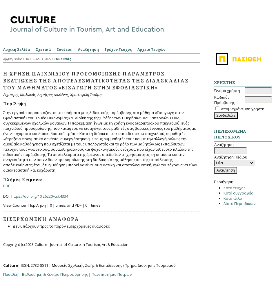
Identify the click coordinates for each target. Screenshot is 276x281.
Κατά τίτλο (233, 198)
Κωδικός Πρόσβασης (224, 100)
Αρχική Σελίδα (16, 49)
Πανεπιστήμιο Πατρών (112, 274)
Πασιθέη (10, 274)
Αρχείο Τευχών (151, 49)
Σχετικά (43, 49)
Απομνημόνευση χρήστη (242, 108)
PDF (6, 185)
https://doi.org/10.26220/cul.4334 (39, 196)
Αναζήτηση (88, 49)
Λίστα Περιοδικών (239, 203)
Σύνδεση (64, 49)
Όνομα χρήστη (227, 90)
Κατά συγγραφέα (238, 193)
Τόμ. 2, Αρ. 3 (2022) (39, 59)
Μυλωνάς (63, 59)
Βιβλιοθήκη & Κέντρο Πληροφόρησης (55, 274)
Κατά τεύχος (234, 187)
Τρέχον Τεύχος (118, 49)
